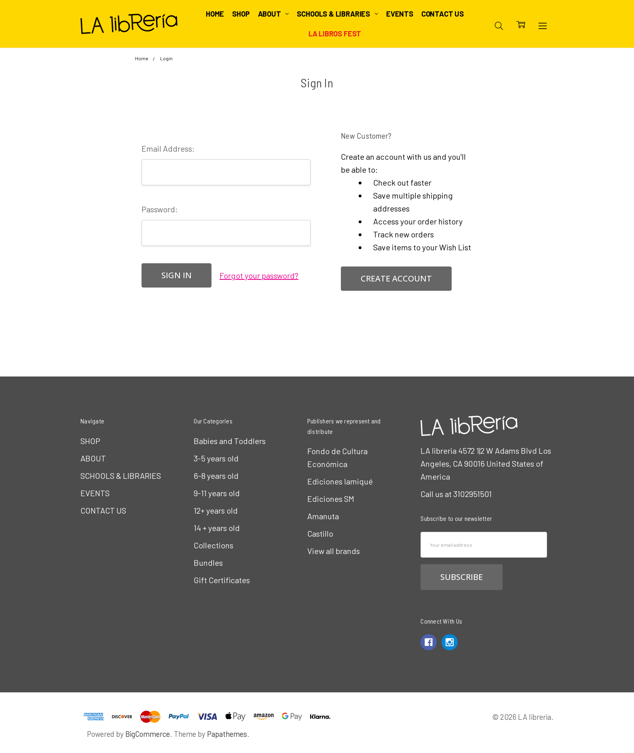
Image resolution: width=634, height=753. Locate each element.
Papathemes (227, 733)
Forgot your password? (259, 275)
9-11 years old (217, 493)
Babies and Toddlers (230, 441)
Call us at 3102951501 (456, 494)
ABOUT (273, 13)
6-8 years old (216, 475)
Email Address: (168, 148)
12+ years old (216, 510)
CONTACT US (442, 13)
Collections (213, 545)
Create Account (396, 278)
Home (215, 13)
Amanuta (323, 516)
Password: (160, 209)
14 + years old (217, 528)
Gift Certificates (222, 580)
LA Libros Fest (335, 33)
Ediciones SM (330, 498)
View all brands (333, 551)
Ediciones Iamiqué (340, 481)
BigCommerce (147, 733)
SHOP (240, 13)
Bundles (208, 562)
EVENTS (399, 13)
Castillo (320, 533)
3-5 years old (216, 458)
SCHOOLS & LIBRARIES (337, 13)
